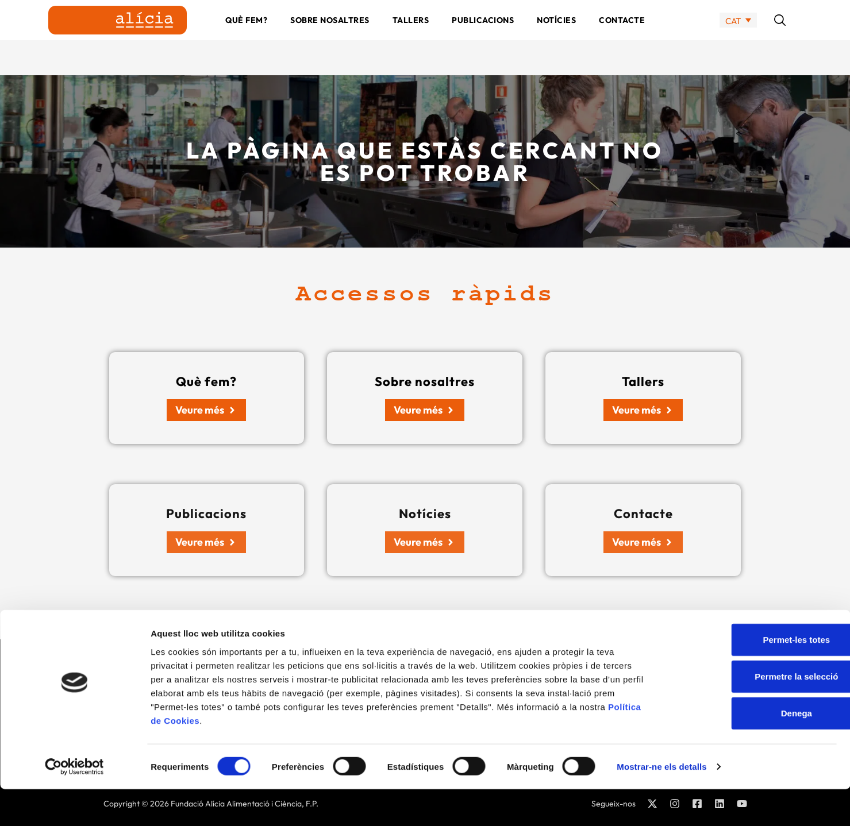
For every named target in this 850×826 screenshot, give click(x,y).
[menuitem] (738, 37)
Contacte (622, 37)
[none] (738, 37)
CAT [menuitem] (733, 37)
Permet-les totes (754, 676)
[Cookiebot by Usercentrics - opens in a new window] (74, 803)
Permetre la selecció (753, 712)
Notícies (556, 37)
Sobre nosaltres (330, 37)
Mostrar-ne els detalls (661, 803)
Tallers (411, 37)
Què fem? (246, 37)
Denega (754, 749)
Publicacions (483, 37)
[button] (779, 37)
